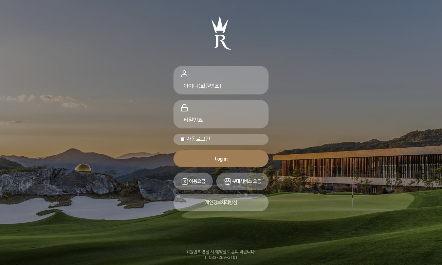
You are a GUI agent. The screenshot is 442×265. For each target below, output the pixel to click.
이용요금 (193, 181)
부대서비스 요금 (242, 181)
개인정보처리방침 (221, 202)
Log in (221, 159)
